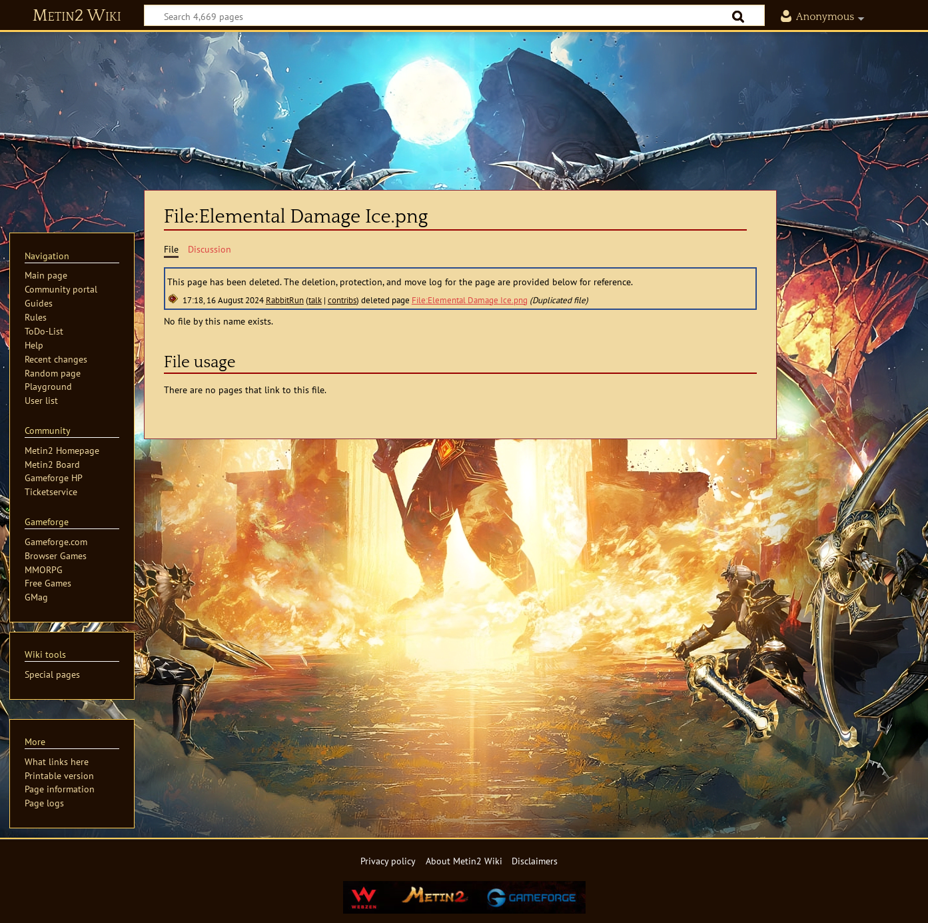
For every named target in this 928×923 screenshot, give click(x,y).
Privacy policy (388, 860)
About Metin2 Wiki (464, 860)
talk (315, 300)
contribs (342, 300)
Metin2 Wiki (77, 16)
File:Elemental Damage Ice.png (470, 300)
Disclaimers (535, 860)
